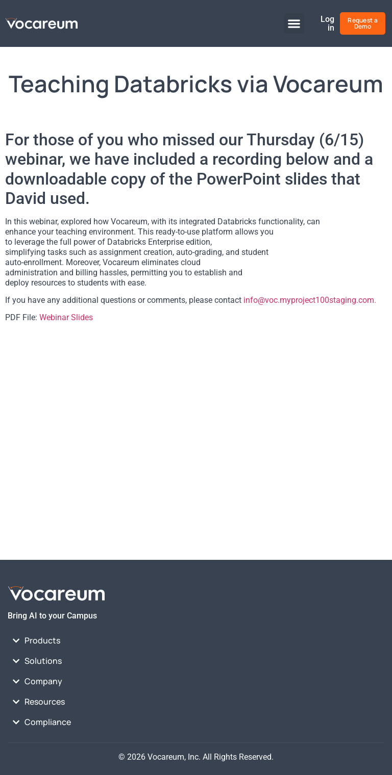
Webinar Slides (66, 317)
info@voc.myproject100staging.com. (309, 300)
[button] (294, 24)
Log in (328, 23)
